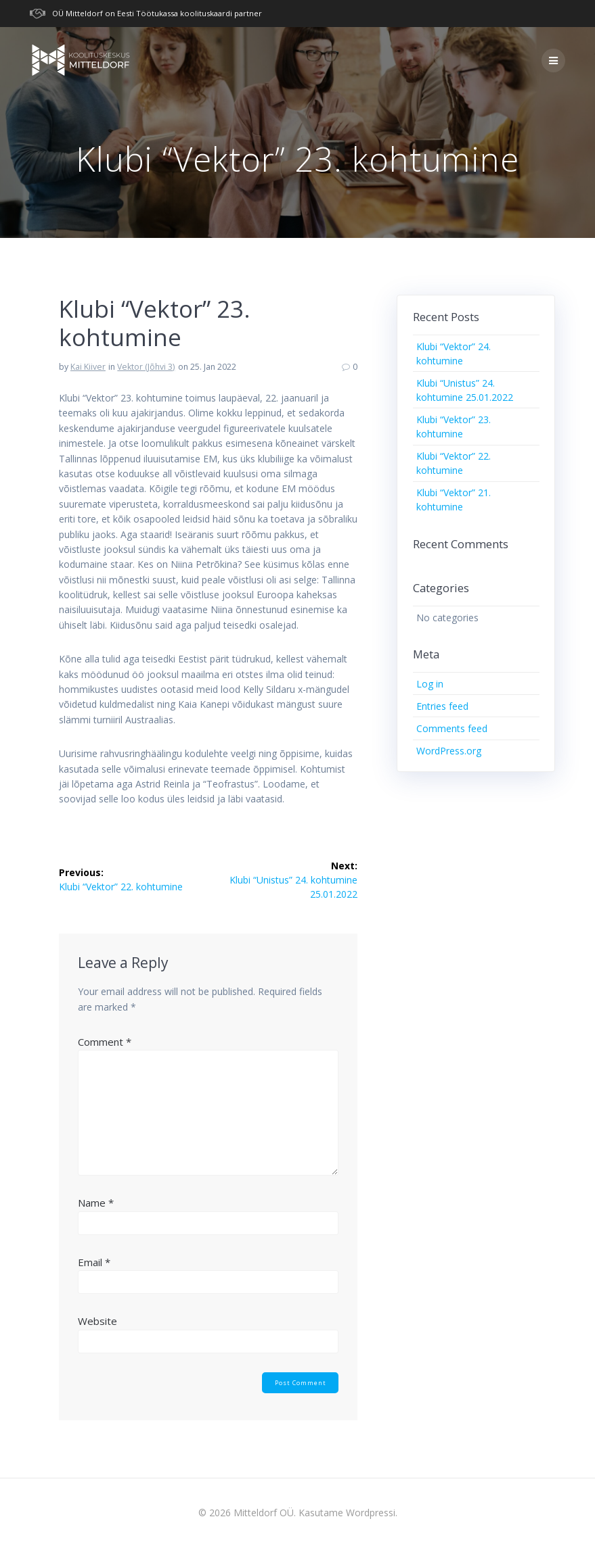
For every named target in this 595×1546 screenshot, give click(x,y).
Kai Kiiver (88, 366)
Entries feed (442, 706)
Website (97, 1321)
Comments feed (451, 728)
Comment (104, 1041)
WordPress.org (448, 750)
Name (96, 1202)
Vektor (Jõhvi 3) (146, 366)
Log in (429, 683)
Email (94, 1262)
